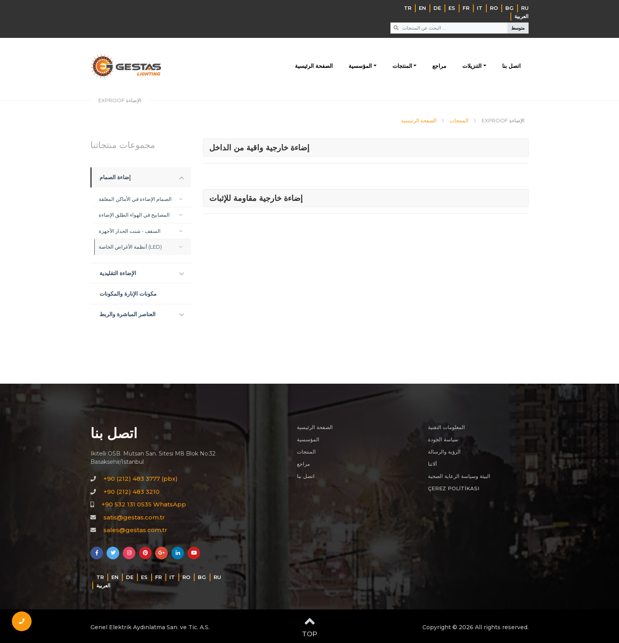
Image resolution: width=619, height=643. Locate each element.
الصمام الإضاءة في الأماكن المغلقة (135, 199)
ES (451, 8)
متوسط (518, 28)
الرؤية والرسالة (444, 451)
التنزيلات (472, 65)
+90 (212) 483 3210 (131, 491)
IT (479, 8)
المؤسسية (360, 65)
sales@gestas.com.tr (135, 530)
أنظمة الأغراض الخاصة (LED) (130, 247)
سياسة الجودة (443, 439)
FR (466, 8)
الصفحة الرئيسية (314, 65)
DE (437, 8)
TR (407, 8)
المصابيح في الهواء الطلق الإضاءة (134, 215)
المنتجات (402, 65)
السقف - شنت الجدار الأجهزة (130, 231)
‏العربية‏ (521, 16)
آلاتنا (432, 464)
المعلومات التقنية (446, 427)
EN (422, 8)
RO (494, 8)
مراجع (439, 65)
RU (525, 8)
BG (509, 8)
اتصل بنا (511, 65)
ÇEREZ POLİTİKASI (453, 488)
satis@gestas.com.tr (134, 517)
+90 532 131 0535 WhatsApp (143, 504)
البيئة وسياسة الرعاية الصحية (459, 476)
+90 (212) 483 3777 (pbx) (140, 478)
